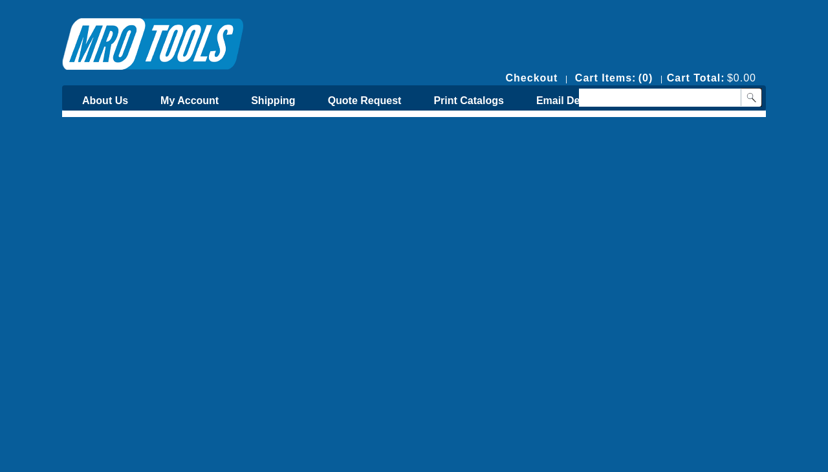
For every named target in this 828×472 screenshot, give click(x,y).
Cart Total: (696, 77)
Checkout (532, 77)
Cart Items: (606, 77)
